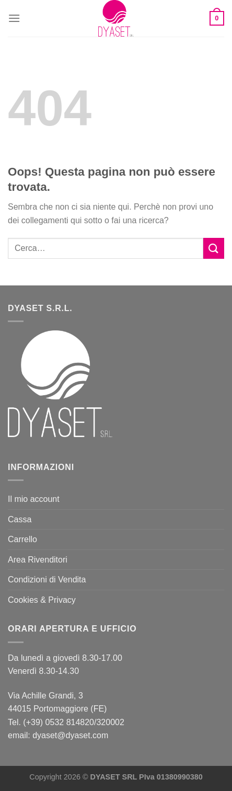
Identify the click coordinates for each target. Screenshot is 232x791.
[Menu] (14, 18)
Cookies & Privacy (42, 599)
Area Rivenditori (37, 559)
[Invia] (213, 248)
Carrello (22, 539)
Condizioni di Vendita (47, 579)
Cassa (19, 519)
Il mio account (34, 499)
